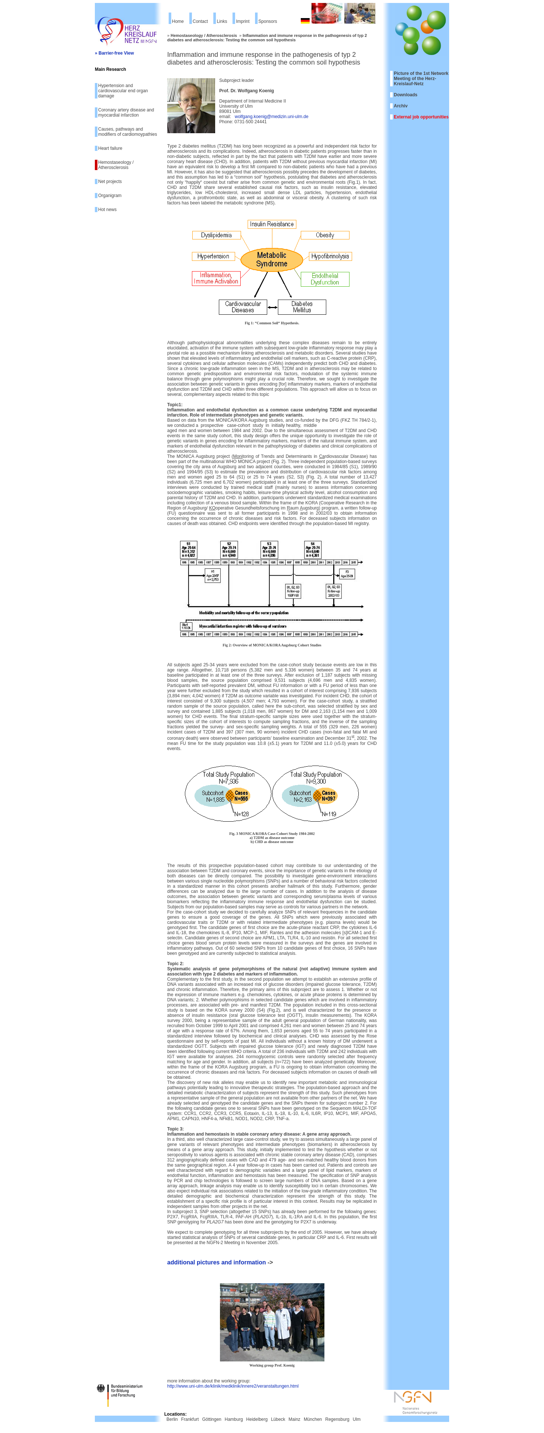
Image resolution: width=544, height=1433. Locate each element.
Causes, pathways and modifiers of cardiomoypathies (127, 132)
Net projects (110, 181)
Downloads (405, 94)
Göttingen (211, 1419)
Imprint (242, 21)
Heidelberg (257, 1419)
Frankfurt (190, 1419)
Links (222, 21)
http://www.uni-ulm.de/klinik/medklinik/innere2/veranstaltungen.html (233, 1386)
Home (178, 21)
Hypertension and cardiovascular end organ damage (123, 91)
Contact (200, 21)
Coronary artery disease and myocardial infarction (126, 112)
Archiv (400, 105)
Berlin (172, 1419)
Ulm (357, 1419)
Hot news (107, 209)
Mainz (294, 1419)
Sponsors (267, 21)
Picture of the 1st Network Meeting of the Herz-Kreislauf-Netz (421, 78)
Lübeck (278, 1419)
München (313, 1419)
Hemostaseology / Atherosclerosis (116, 165)
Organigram (109, 195)
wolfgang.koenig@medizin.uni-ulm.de (272, 116)
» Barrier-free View (114, 53)
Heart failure (110, 148)
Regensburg (337, 1419)
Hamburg (234, 1419)
